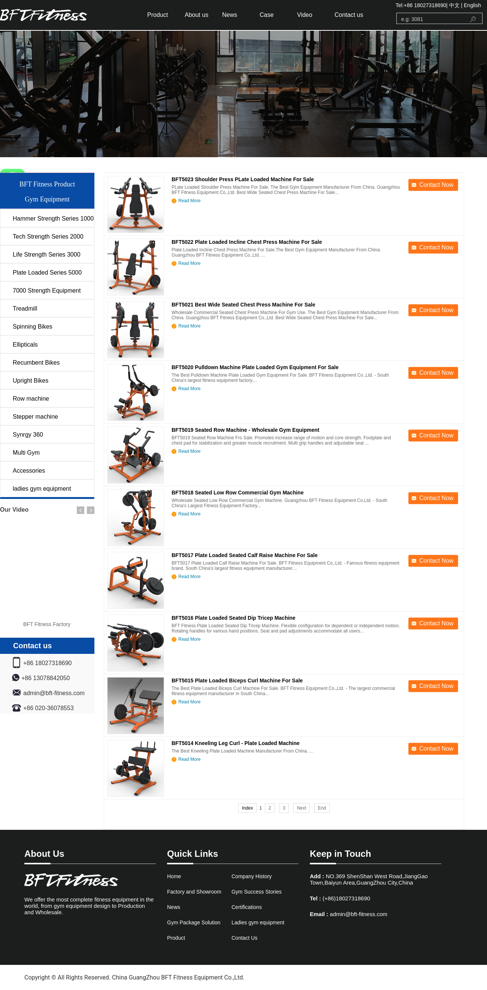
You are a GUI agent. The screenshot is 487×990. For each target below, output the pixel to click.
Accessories (29, 470)
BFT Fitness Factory (46, 624)
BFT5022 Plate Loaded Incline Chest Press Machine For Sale (247, 242)
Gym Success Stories (257, 892)
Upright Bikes (30, 380)
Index (247, 808)
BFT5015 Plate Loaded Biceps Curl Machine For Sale (237, 681)
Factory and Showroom (194, 892)
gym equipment (54, 15)
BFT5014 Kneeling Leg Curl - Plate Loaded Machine (236, 743)
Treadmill (25, 308)
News (229, 15)
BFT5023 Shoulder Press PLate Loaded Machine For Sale (243, 179)
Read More (189, 200)
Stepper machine (35, 416)
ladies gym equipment (42, 488)
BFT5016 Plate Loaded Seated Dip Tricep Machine (234, 618)
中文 (454, 5)
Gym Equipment (47, 199)
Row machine (31, 398)
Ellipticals (25, 344)
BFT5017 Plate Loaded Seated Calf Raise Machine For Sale (245, 555)
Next (301, 808)
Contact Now (436, 185)
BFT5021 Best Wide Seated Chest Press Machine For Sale (243, 305)
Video (304, 15)
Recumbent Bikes (36, 362)
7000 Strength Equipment (47, 290)
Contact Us (244, 938)
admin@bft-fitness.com (358, 914)
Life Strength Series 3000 (47, 254)
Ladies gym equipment (258, 922)
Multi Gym (26, 452)
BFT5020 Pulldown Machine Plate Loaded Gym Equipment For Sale (255, 367)
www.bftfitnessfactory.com (282, 977)
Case (266, 15)
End (322, 808)
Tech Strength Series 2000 (48, 236)
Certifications (247, 907)
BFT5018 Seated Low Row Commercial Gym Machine (237, 493)
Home (174, 876)
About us (196, 15)
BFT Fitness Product (47, 184)
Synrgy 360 (28, 434)
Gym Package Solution (193, 922)
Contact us (349, 15)
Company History (252, 876)
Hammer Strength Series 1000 (53, 218)
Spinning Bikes (32, 326)
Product (157, 15)
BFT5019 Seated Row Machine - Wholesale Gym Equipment (245, 430)
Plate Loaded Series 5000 (47, 272)
